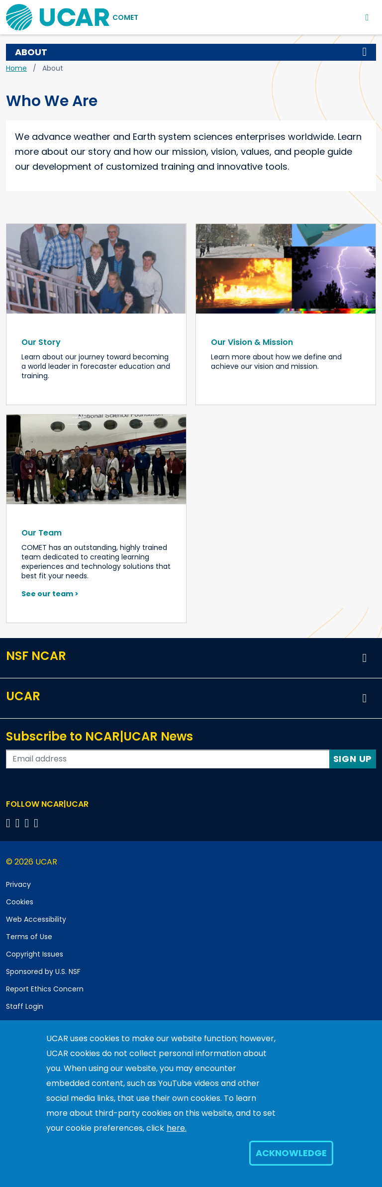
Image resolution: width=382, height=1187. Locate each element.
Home (16, 68)
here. (177, 1128)
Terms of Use (29, 937)
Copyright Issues (34, 954)
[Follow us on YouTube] (37, 823)
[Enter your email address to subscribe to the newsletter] (168, 759)
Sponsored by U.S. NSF (43, 971)
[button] (364, 52)
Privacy (18, 884)
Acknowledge (291, 1153)
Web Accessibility (36, 919)
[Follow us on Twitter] (19, 823)
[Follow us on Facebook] (9, 823)
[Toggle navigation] (367, 17)
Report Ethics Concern (45, 989)
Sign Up (353, 759)
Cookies (19, 902)
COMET (125, 17)
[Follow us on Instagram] (28, 823)
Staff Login (24, 1006)
